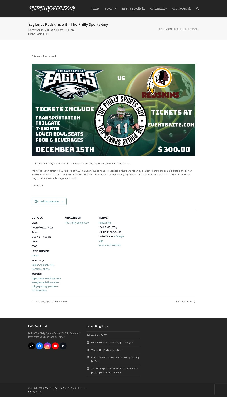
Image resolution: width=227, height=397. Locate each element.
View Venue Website (110, 245)
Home (161, 28)
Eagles (35, 265)
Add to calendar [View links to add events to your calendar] (49, 201)
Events (169, 28)
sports (46, 269)
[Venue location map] (150, 234)
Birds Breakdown (184, 301)
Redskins (37, 269)
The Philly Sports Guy (77, 222)
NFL (52, 265)
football (44, 265)
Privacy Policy (34, 391)
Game (35, 255)
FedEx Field (105, 222)
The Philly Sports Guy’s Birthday (51, 301)
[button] (198, 8)
